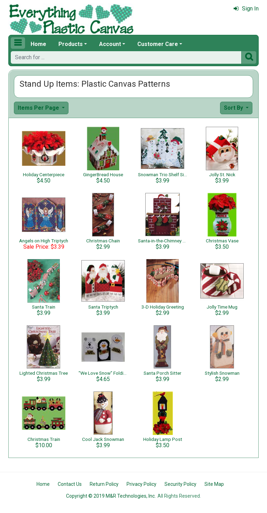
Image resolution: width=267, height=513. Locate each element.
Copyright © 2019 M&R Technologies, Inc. (111, 496)
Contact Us (70, 484)
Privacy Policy (141, 484)
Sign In (246, 8)
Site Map (214, 484)
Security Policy (180, 484)
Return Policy (104, 484)
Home (38, 44)
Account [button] (110, 44)
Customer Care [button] (157, 44)
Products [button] (70, 44)
